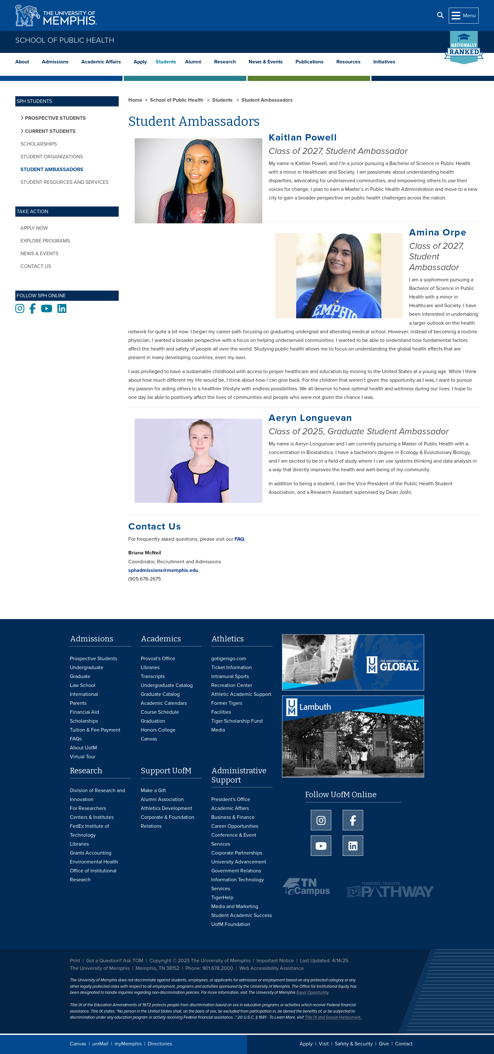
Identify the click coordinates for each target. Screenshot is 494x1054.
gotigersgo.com (228, 658)
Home (135, 100)
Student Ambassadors (51, 169)
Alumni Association (162, 799)
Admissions (55, 62)
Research (225, 62)
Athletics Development (166, 808)
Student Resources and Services (64, 182)
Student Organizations (51, 157)
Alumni (193, 62)
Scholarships (38, 144)
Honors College (158, 730)
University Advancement (238, 862)
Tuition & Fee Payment (95, 730)
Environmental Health (94, 862)
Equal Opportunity (312, 992)
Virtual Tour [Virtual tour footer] (82, 757)
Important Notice (275, 960)
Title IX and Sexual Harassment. (333, 1017)
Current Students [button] (50, 131)
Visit (324, 1044)
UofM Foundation (230, 924)
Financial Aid (84, 712)
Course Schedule (160, 712)
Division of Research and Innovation (97, 795)
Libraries (150, 667)
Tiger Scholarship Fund (237, 721)
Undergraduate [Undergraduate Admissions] (86, 667)
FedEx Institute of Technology (89, 830)
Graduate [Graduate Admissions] (80, 676)
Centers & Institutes (92, 817)
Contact (404, 1044)
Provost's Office (158, 658)
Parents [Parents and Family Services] (78, 703)
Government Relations (236, 871)
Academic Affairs (101, 62)
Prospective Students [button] (55, 118)
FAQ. (239, 539)
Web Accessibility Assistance (271, 968)
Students (166, 62)
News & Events (266, 62)
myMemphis (128, 1044)
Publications (310, 62)
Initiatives (384, 62)
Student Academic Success (241, 915)
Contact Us (35, 266)
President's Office (230, 799)
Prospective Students (93, 658)
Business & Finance (233, 817)
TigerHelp (222, 897)
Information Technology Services (237, 884)
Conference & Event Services (233, 839)
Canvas (78, 1044)
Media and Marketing (234, 906)
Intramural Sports (230, 676)
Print (75, 960)
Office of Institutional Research (93, 875)
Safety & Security (354, 1044)
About (22, 62)
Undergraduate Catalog (167, 685)
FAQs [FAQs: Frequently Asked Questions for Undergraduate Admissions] (76, 739)
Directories (160, 1044)
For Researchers (88, 808)
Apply (140, 62)
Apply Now (34, 228)
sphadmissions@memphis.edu (163, 570)
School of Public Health (64, 40)
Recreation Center (231, 685)
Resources (348, 62)
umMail (100, 1044)
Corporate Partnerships (236, 853)
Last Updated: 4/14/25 (324, 960)
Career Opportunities (234, 826)
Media (218, 730)
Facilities (221, 712)
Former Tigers (226, 703)
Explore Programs (45, 241)
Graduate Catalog (160, 694)
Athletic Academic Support (241, 694)
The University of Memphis (100, 968)
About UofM (83, 748)
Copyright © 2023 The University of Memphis (200, 960)
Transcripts (153, 676)
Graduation (153, 721)
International (84, 694)
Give (384, 1044)
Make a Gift (153, 790)
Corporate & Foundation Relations (167, 821)
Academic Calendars (164, 703)
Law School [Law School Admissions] (82, 685)
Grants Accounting (90, 853)
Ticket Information (231, 667)
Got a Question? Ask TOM (114, 960)
